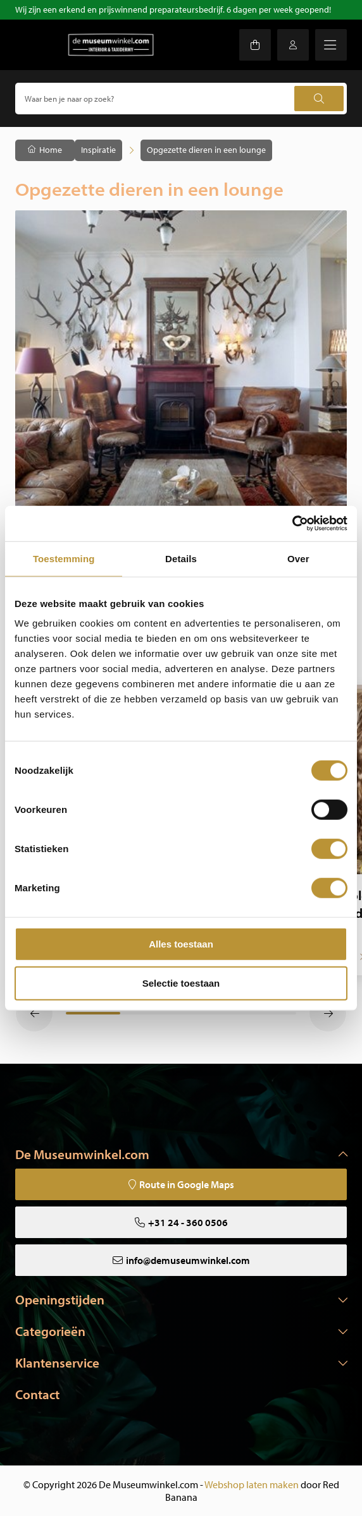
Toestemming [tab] (64, 558)
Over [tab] (298, 558)
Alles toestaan (181, 944)
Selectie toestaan (181, 982)
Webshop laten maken (251, 1484)
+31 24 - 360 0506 (188, 1222)
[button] (34, 1013)
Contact (37, 1394)
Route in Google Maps (186, 1184)
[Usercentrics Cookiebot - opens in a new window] (292, 523)
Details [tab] (181, 558)
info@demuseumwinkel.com (188, 1260)
